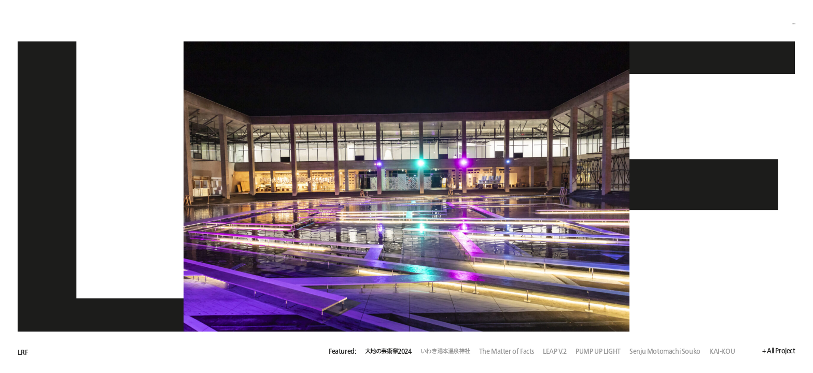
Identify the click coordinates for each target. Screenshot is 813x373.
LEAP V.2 (555, 351)
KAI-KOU (722, 351)
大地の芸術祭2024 (388, 351)
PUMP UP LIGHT (598, 351)
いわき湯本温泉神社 (445, 351)
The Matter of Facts (506, 351)
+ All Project (778, 351)
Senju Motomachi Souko (664, 351)
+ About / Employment (762, 21)
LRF (22, 352)
